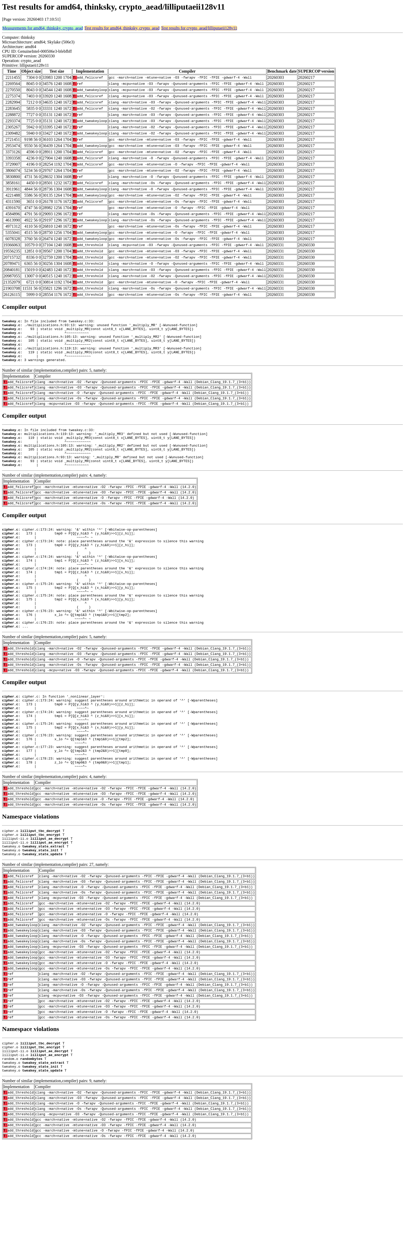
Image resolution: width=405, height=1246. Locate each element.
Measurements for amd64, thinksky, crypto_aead (42, 28)
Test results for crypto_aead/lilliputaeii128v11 (199, 28)
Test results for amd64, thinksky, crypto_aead (122, 28)
